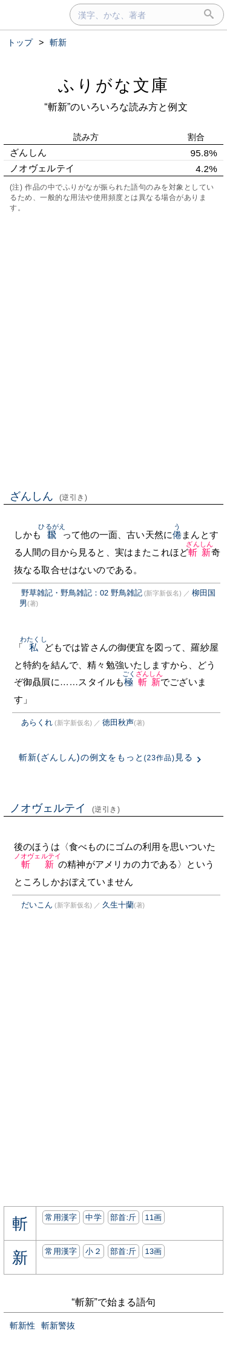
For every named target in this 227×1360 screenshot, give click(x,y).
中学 (93, 1217)
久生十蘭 (118, 904)
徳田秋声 (118, 722)
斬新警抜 (58, 1325)
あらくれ (37, 722)
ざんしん (49, 496)
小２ (93, 1251)
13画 (153, 1251)
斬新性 (22, 1325)
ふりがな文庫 (113, 85)
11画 (153, 1217)
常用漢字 (61, 1217)
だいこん (37, 904)
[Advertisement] (113, 349)
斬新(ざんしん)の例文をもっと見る (106, 757)
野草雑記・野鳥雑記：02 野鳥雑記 (81, 592)
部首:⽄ (123, 1217)
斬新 (199, 552)
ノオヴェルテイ (65, 808)
